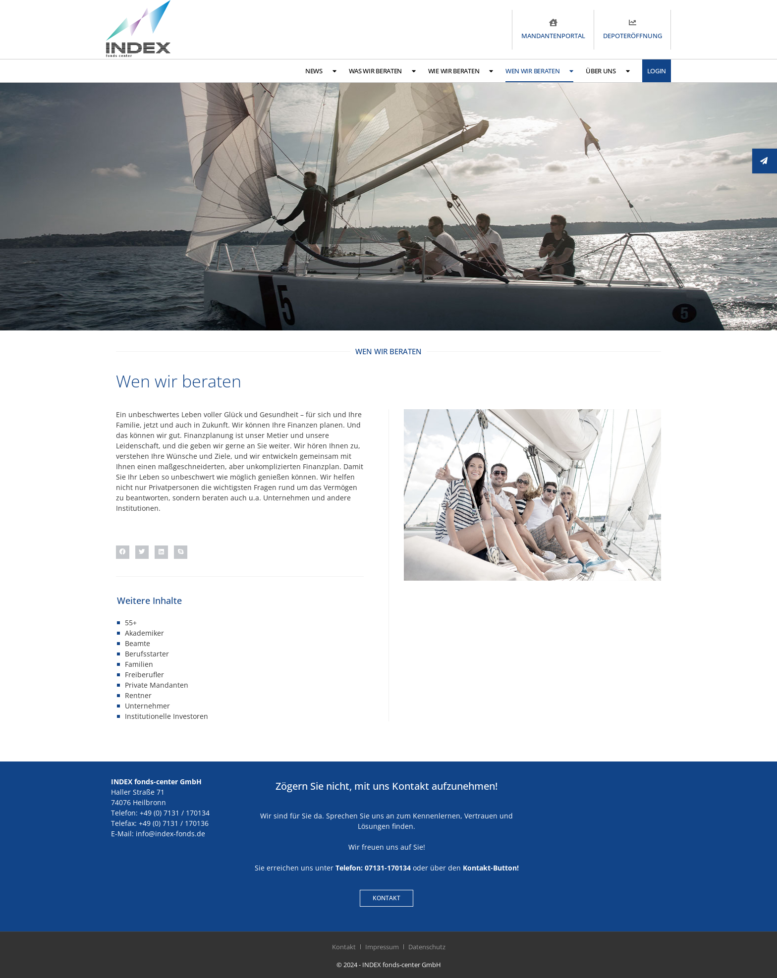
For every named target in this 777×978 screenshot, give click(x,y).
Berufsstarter (147, 653)
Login (656, 70)
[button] (122, 552)
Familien (139, 664)
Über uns (607, 71)
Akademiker (144, 633)
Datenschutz (426, 946)
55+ (131, 622)
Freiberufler (144, 674)
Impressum (382, 946)
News (320, 71)
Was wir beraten (382, 71)
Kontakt (344, 946)
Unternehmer (147, 705)
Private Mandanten (156, 685)
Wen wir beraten (539, 71)
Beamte (137, 643)
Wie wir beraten (460, 71)
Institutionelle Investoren (166, 716)
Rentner (138, 695)
